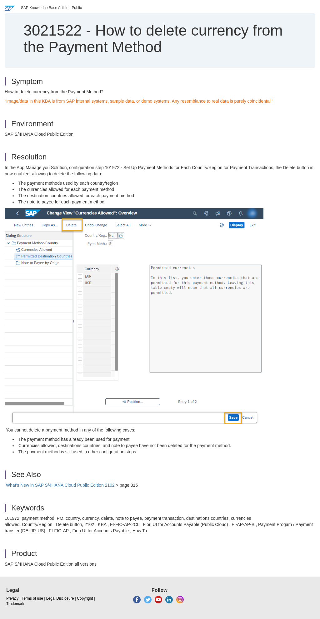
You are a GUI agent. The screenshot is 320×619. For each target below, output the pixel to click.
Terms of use (32, 598)
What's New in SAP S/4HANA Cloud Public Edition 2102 (60, 485)
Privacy (12, 598)
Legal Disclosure (60, 598)
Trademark (15, 604)
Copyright (85, 598)
